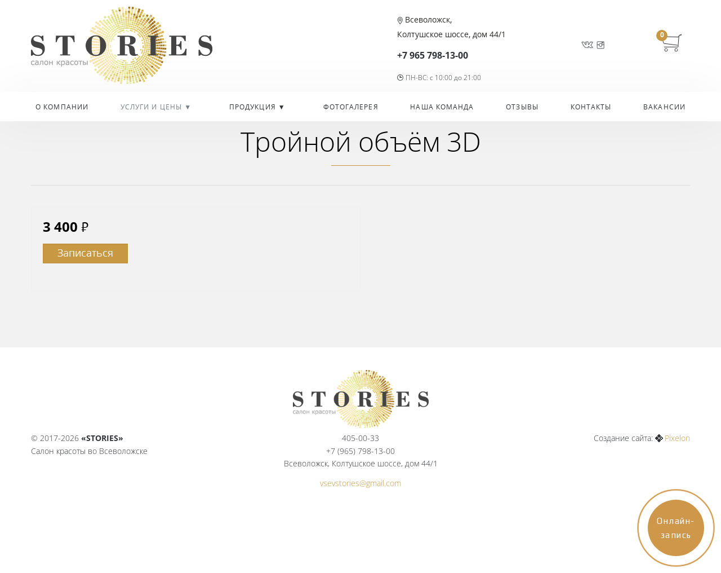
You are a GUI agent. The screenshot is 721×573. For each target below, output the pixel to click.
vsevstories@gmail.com (360, 483)
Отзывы (522, 107)
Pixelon (677, 438)
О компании (61, 107)
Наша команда (442, 107)
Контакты (591, 107)
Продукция (253, 107)
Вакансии (664, 107)
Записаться (85, 252)
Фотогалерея (351, 107)
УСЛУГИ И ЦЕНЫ (152, 107)
